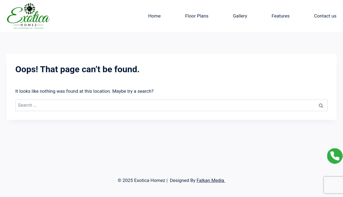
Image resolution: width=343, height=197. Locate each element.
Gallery (240, 16)
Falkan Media (211, 180)
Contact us (325, 16)
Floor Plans (196, 16)
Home (154, 16)
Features (281, 16)
